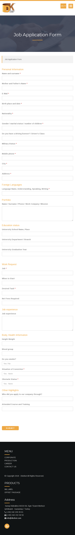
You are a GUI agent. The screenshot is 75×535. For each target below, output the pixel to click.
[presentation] (21, 418)
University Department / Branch (16, 239)
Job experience (9, 314)
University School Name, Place (16, 229)
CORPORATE (10, 457)
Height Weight (8, 339)
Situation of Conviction (12, 369)
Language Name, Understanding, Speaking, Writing (25, 189)
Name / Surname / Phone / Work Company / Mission (25, 204)
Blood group (7, 349)
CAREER (8, 464)
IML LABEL (8, 489)
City (4, 164)
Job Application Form (13, 59)
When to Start (8, 278)
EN (63, 6)
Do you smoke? (9, 359)
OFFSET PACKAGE (12, 492)
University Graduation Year (14, 250)
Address (6, 174)
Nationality (7, 114)
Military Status (8, 144)
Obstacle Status (9, 379)
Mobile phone (8, 154)
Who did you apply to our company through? (22, 394)
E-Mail (5, 94)
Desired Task (8, 289)
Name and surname (10, 73)
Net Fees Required (10, 299)
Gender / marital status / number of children (22, 124)
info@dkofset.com (14, 518)
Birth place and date (11, 104)
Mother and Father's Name (14, 84)
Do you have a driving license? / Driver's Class (23, 134)
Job (3, 268)
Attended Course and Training (16, 404)
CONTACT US (10, 467)
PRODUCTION (10, 461)
